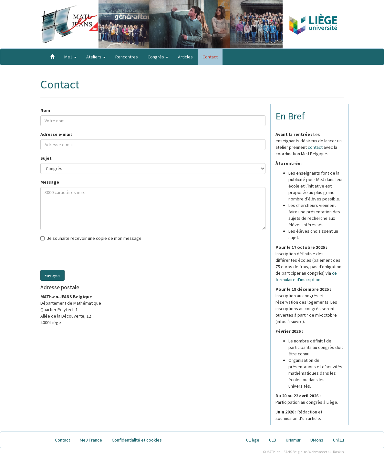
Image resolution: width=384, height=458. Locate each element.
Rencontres (126, 57)
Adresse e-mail (56, 134)
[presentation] (89, 257)
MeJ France (91, 440)
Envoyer (52, 275)
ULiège (252, 440)
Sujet (46, 158)
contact (315, 147)
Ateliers (96, 57)
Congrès (158, 57)
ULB (272, 440)
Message (49, 182)
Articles (185, 57)
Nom (45, 110)
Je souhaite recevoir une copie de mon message (90, 238)
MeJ (70, 57)
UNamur (293, 440)
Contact (210, 57)
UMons (316, 440)
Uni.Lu (338, 440)
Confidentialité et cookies (137, 440)
